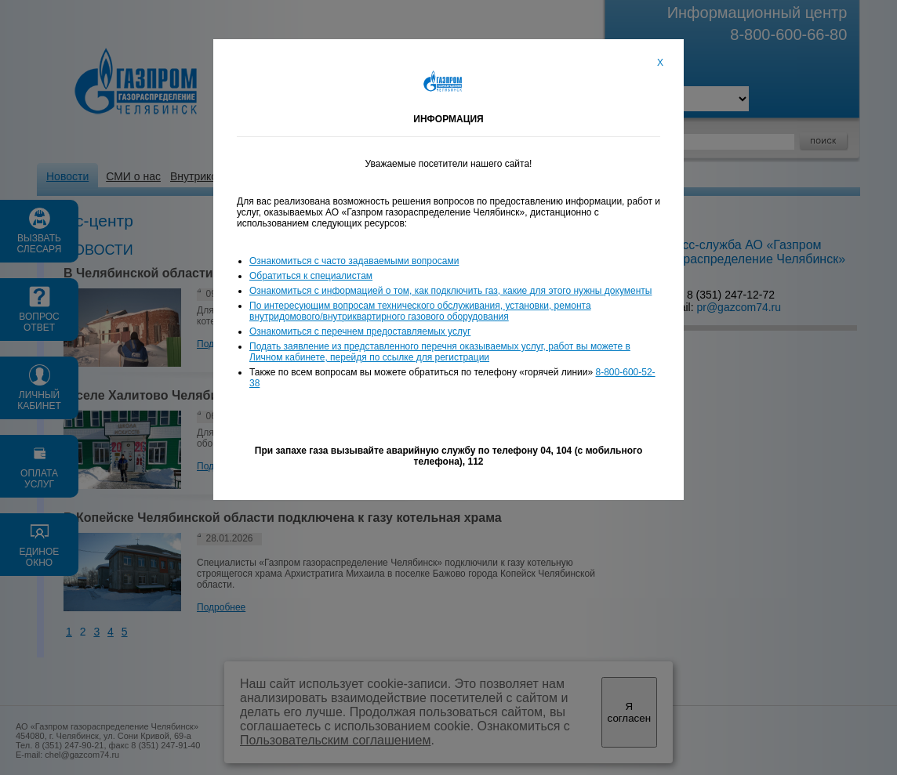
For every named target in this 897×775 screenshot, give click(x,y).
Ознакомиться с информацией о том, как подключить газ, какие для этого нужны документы (450, 290)
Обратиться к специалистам (310, 275)
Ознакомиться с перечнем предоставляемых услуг (359, 331)
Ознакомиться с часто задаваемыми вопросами (354, 260)
